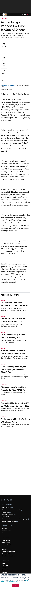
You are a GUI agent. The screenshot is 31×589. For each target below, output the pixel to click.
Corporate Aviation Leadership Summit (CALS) (15, 519)
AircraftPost (6, 512)
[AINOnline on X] (8, 500)
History (4, 567)
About (3, 563)
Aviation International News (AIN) (12, 510)
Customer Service (7, 530)
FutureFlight (5, 516)
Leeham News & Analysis (10, 521)
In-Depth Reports (6, 544)
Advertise (5, 572)
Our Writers (5, 565)
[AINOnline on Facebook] (1, 500)
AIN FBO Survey (7, 507)
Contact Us (5, 570)
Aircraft (4, 19)
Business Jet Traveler (9, 514)
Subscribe (4, 528)
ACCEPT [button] (15, 585)
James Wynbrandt (8, 60)
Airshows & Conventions (8, 551)
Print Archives (6, 540)
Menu (25, 15)
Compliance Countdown (8, 556)
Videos (4, 547)
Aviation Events (6, 553)
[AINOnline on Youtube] (4, 500)
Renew (4, 533)
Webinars (4, 549)
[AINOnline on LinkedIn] (11, 500)
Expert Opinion (6, 542)
